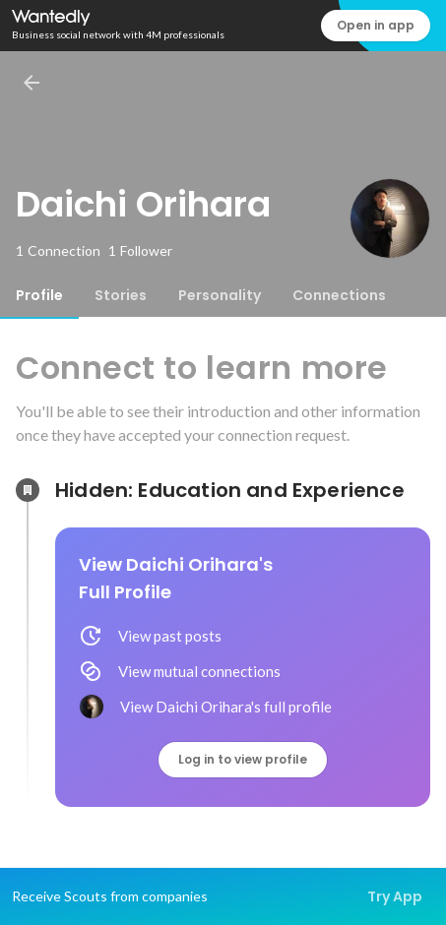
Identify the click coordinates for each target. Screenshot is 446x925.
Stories (121, 295)
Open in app (375, 25)
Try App (394, 896)
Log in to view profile (242, 759)
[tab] (39, 295)
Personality (219, 295)
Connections (339, 295)
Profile (39, 295)
